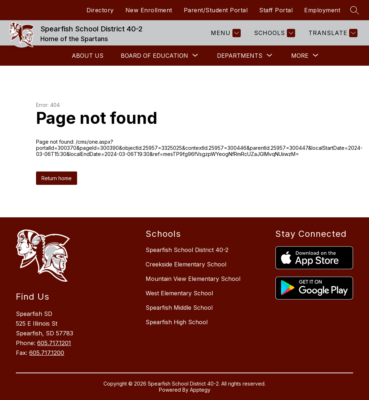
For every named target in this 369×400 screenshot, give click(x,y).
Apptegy (200, 390)
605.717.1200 (46, 352)
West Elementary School (179, 293)
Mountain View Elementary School (193, 278)
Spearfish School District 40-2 (187, 249)
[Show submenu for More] (299, 55)
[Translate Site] (332, 33)
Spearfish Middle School (179, 307)
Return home (56, 178)
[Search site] (354, 10)
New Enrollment (148, 10)
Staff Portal (276, 10)
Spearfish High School (177, 322)
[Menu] (225, 33)
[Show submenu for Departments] (239, 55)
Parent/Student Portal (216, 10)
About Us (87, 55)
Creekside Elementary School (186, 264)
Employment (322, 10)
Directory (100, 10)
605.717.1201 (54, 343)
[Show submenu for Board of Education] (154, 55)
